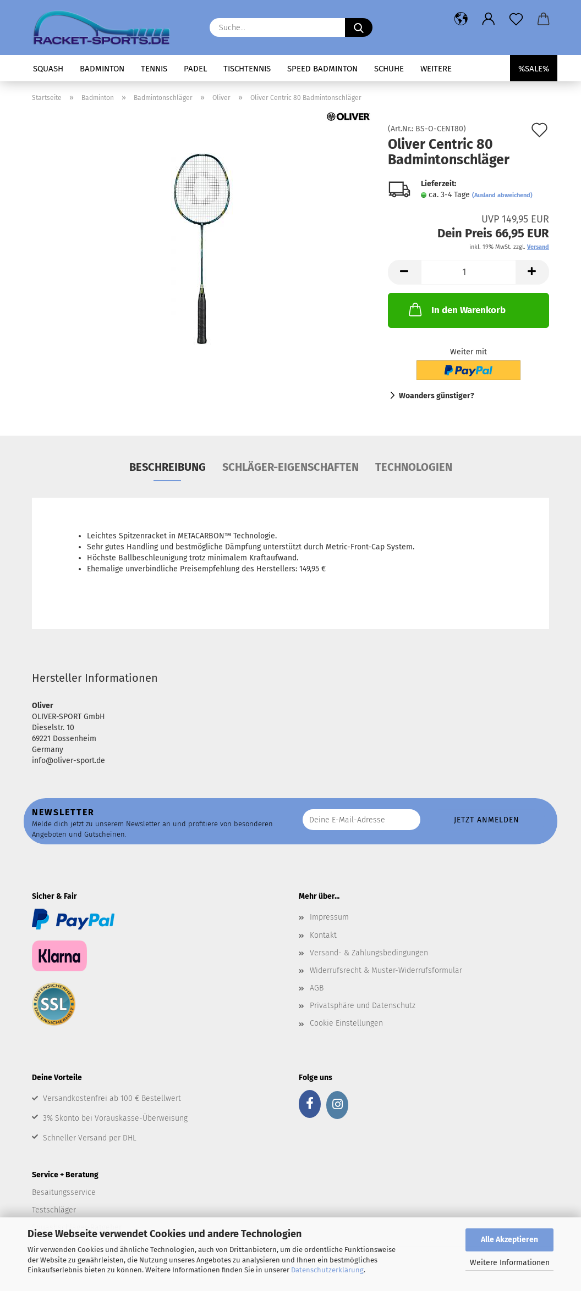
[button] (461, 19)
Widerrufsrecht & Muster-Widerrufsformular (386, 970)
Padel (195, 69)
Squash (48, 69)
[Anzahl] (468, 272)
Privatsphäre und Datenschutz (362, 1005)
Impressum (329, 917)
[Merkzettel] (516, 19)
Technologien (413, 467)
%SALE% (533, 69)
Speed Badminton (322, 69)
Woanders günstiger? (436, 395)
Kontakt (323, 935)
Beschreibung (167, 467)
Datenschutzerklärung (327, 1270)
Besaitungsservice (64, 1192)
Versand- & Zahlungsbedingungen (369, 953)
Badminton (102, 69)
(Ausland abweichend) (502, 195)
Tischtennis (247, 69)
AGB (317, 988)
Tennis (154, 69)
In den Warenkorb (456, 309)
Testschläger (54, 1210)
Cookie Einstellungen (346, 1023)
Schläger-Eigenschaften (290, 467)
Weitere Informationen (510, 1262)
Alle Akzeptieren (509, 1239)
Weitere (436, 69)
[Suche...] (358, 27)
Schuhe (389, 69)
